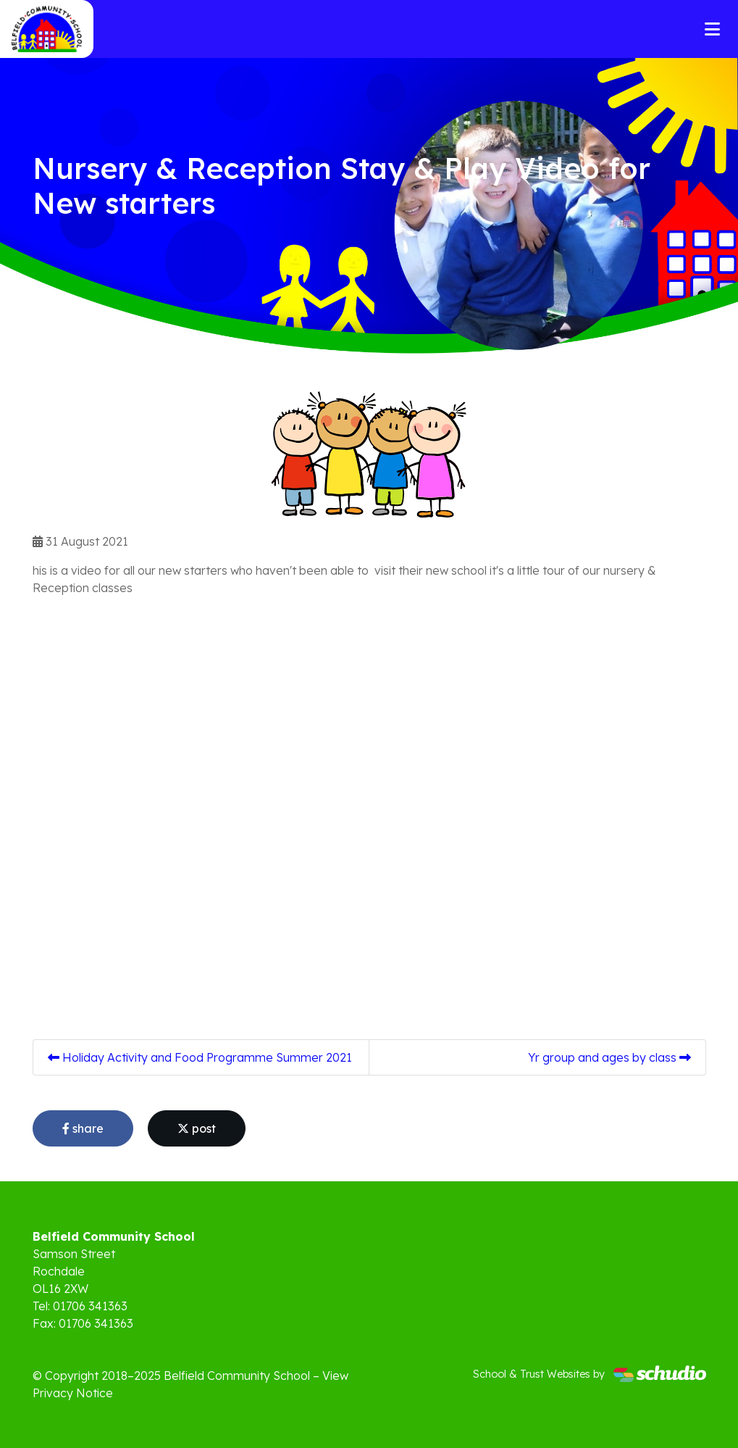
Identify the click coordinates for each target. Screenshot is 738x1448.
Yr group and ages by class (609, 1057)
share (83, 1128)
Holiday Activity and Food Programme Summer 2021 (200, 1057)
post (196, 1128)
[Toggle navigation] (712, 29)
